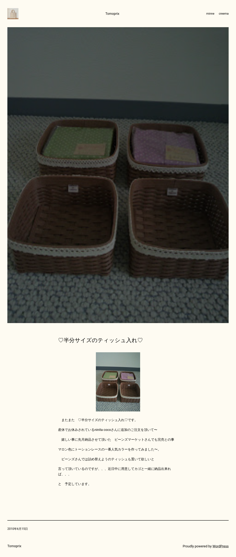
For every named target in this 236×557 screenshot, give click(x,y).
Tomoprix (112, 14)
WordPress (221, 546)
